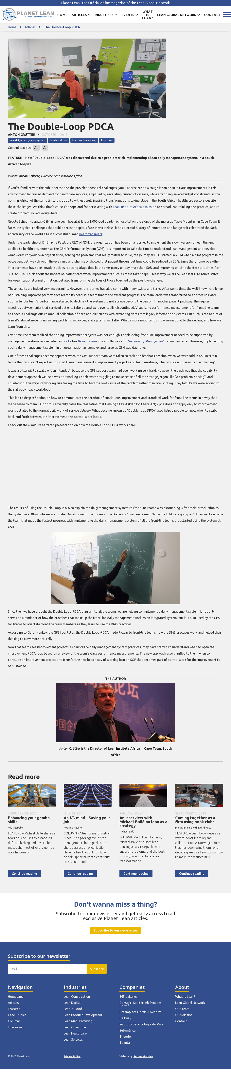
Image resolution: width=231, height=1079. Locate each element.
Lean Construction (77, 996)
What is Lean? (185, 996)
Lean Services (73, 1039)
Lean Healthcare (75, 1033)
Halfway (125, 1018)
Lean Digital (72, 1002)
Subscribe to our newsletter (115, 930)
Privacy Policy (72, 1056)
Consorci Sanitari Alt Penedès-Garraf (141, 1004)
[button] (81, 14)
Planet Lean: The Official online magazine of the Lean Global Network (115, 3)
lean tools (107, 140)
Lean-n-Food (73, 1008)
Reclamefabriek (143, 1056)
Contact (212, 14)
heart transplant (90, 234)
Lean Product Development (83, 1015)
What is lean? (147, 15)
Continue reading (24, 873)
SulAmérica (127, 1030)
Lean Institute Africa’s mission (134, 207)
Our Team (182, 1008)
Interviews (15, 1027)
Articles (30, 27)
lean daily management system (27, 140)
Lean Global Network (190, 1002)
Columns (14, 1021)
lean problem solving (84, 140)
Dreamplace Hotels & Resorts (140, 1012)
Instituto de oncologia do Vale (141, 1024)
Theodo (125, 1036)
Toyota (124, 1042)
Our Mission (184, 1015)
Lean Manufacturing (78, 1021)
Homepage (15, 996)
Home (62, 14)
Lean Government (76, 1027)
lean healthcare (58, 140)
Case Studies (17, 1015)
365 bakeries (128, 996)
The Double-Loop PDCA (62, 27)
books (66, 341)
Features (14, 1008)
